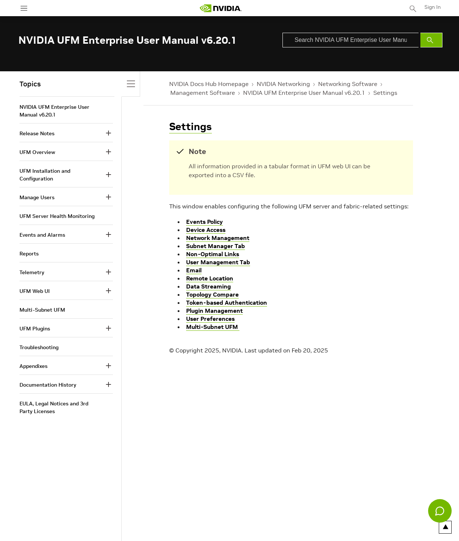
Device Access (205, 229)
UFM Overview (37, 152)
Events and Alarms (42, 235)
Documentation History (47, 384)
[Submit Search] (431, 40)
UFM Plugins (34, 328)
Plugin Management (214, 310)
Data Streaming (208, 286)
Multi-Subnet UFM (212, 326)
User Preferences (210, 318)
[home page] (221, 8)
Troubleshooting (38, 347)
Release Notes (36, 133)
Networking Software (347, 83)
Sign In (432, 7)
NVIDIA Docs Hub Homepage (209, 83)
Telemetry (31, 272)
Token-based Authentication (226, 302)
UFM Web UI (34, 291)
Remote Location (209, 278)
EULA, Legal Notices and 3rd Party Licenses (53, 407)
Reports (29, 253)
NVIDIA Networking (283, 83)
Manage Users (36, 197)
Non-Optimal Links (212, 254)
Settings (385, 92)
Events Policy (204, 221)
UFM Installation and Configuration (44, 175)
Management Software (202, 92)
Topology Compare (212, 294)
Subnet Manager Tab (215, 246)
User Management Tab (218, 262)
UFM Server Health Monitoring (57, 216)
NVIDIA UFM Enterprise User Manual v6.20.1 (304, 92)
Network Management (217, 237)
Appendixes (33, 366)
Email (194, 270)
